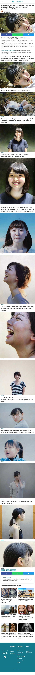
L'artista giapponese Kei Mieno (8, 50)
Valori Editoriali (21, 656)
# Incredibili (13, 570)
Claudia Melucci (8, 11)
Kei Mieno (2, 88)
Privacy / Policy (29, 649)
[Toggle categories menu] (2, 1)
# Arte (7, 570)
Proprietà (20, 658)
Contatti (12, 651)
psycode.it (12, 653)
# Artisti (3, 570)
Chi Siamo (12, 649)
